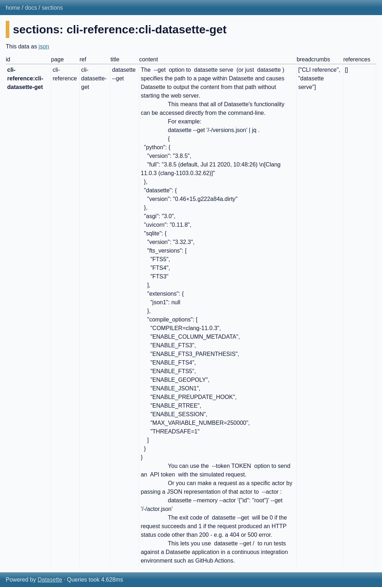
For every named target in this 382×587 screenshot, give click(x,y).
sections (52, 8)
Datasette (50, 580)
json (44, 46)
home (13, 8)
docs (31, 8)
